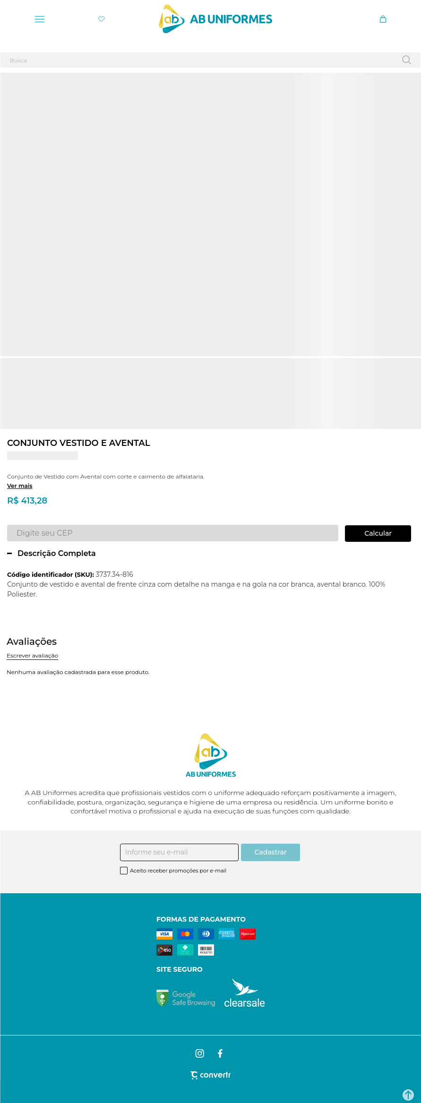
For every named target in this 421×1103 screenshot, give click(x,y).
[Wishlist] (101, 19)
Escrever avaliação (32, 655)
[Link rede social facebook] (220, 1053)
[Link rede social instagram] (200, 1053)
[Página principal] (215, 19)
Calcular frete (378, 533)
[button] (408, 1095)
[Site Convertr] (210, 1075)
